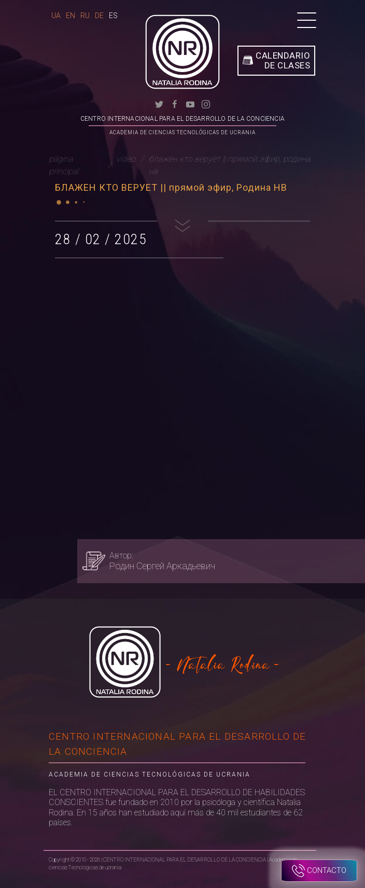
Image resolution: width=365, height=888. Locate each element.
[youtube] (190, 103)
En (70, 15)
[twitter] (159, 103)
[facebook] (174, 103)
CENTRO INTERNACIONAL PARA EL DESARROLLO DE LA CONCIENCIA (182, 118)
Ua (56, 15)
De (99, 15)
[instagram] (205, 103)
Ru (85, 15)
